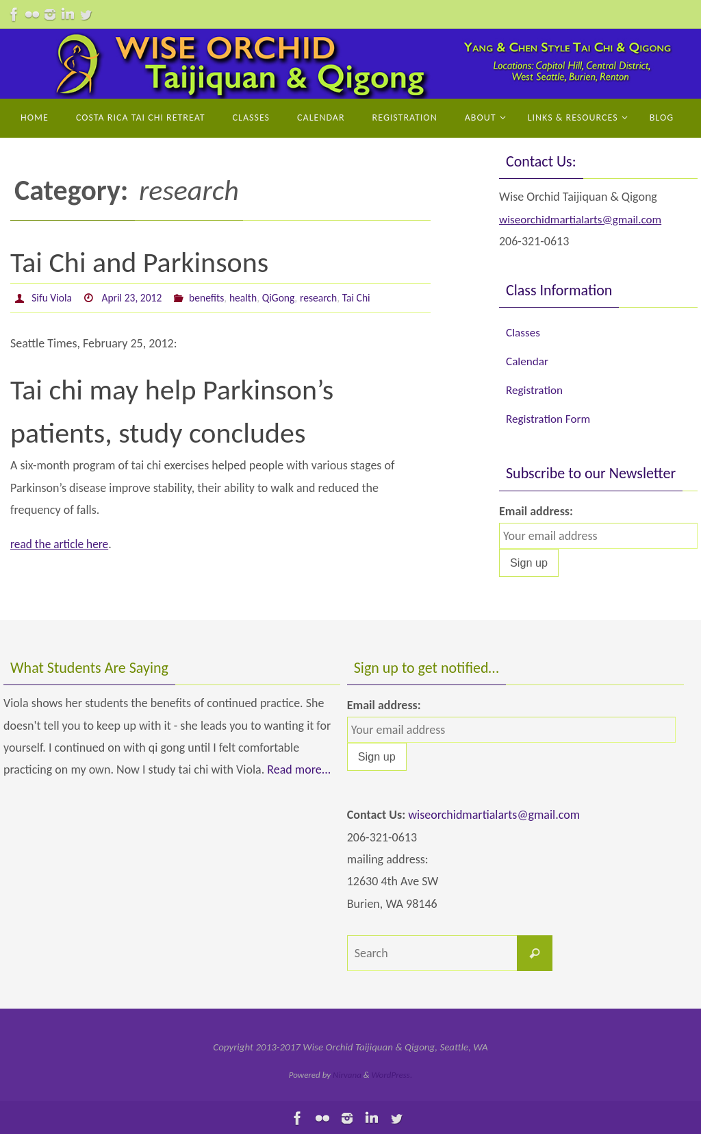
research (324, 297)
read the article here (61, 544)
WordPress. (392, 1073)
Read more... (299, 768)
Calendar (528, 360)
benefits (210, 297)
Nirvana (347, 1073)
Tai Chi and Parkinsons (139, 262)
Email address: (536, 509)
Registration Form (550, 417)
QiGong (284, 297)
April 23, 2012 (133, 297)
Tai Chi (363, 297)
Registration (535, 389)
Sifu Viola (52, 297)
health (247, 297)
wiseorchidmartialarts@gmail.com (585, 219)
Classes (523, 332)
